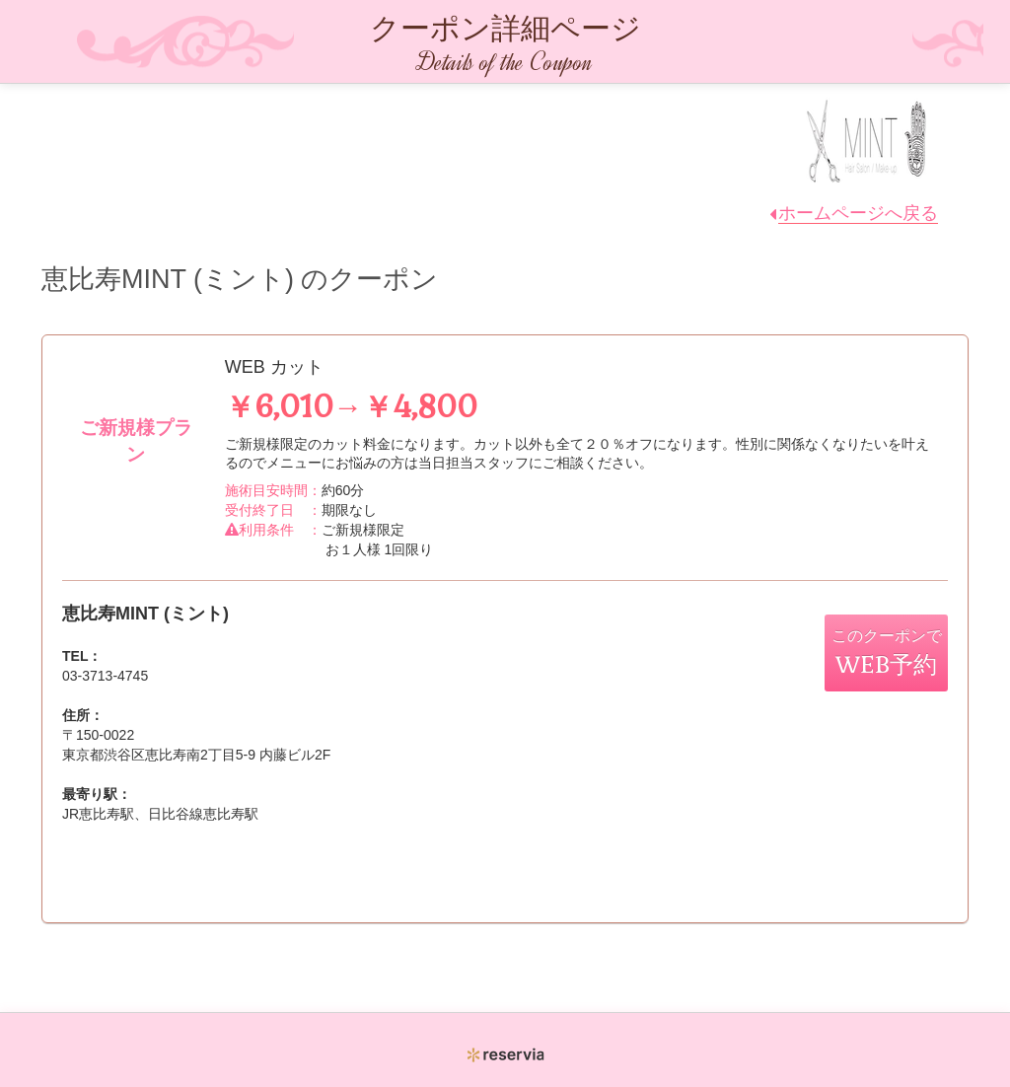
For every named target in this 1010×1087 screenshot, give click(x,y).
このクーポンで (886, 652)
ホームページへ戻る (858, 213)
